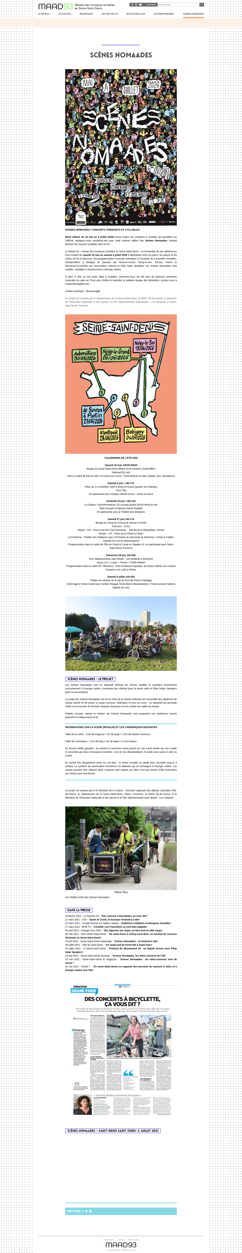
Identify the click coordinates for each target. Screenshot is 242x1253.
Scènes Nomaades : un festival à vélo (136, 941)
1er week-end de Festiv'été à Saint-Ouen (129, 944)
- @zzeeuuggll (82, 291)
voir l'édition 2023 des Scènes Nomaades (87, 897)
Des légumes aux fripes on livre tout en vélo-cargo (133, 930)
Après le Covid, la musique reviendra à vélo (114, 919)
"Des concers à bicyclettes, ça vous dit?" (124, 916)
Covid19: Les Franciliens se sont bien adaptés (120, 926)
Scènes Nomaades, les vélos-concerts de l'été (139, 955)
